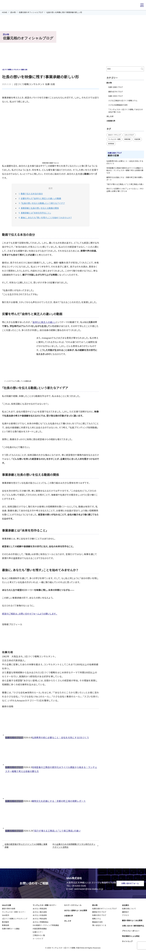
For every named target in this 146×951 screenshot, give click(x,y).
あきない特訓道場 (40, 918)
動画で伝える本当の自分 (32, 194)
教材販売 (5, 921)
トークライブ (38, 938)
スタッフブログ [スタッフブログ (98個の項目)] (129, 135)
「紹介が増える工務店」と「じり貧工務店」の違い (57, 830)
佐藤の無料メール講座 (11, 928)
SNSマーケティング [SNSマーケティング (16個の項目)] (114, 135)
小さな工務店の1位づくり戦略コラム (122, 101)
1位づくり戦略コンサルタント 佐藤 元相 (34, 84)
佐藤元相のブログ (14, 737)
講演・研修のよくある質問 (132, 920)
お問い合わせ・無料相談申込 (133, 925)
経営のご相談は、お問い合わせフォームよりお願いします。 (30, 613)
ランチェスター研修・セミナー (14, 911)
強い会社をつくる (99, 925)
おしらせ (109, 116)
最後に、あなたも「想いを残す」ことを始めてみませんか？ (46, 217)
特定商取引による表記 (130, 935)
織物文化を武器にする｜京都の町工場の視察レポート (59, 800)
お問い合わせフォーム (130, 883)
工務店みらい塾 (39, 935)
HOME (4, 12)
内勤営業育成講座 (40, 928)
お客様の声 (110, 121)
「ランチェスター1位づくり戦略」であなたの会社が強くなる (125, 111)
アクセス (125, 915)
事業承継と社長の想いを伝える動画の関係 (40, 208)
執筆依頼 (5, 925)
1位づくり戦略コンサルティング (14, 918)
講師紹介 (125, 911)
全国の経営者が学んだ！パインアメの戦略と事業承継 (26, 844)
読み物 (13, 12)
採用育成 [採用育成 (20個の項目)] (111, 144)
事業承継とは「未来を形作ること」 (36, 212)
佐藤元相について (129, 908)
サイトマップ (127, 941)
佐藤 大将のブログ (115, 96)
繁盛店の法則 (97, 921)
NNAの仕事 (6, 905)
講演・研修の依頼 (8, 908)
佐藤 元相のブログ (115, 87)
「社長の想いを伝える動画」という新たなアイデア (43, 203)
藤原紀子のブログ (99, 911)
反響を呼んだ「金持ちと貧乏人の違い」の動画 (41, 198)
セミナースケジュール (72, 905)
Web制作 (5, 915)
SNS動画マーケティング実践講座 (46, 925)
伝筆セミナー (38, 931)
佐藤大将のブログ (99, 915)
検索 (142, 69)
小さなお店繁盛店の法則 (118, 105)
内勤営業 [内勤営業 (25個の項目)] (137, 139)
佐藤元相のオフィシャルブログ (31, 12)
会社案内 (125, 905)
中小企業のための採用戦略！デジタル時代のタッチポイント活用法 (73, 844)
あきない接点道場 (40, 911)
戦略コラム (96, 918)
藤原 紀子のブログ (115, 92)
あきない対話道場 (40, 915)
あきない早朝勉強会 (40, 921)
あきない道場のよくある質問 (75, 910)
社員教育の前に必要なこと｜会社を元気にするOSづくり (60, 737)
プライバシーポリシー (130, 930)
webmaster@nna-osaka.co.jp (88, 888)
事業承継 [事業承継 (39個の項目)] (127, 139)
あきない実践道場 (40, 908)
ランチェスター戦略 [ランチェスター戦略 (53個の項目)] (114, 139)
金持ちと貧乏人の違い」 (44, 321)
